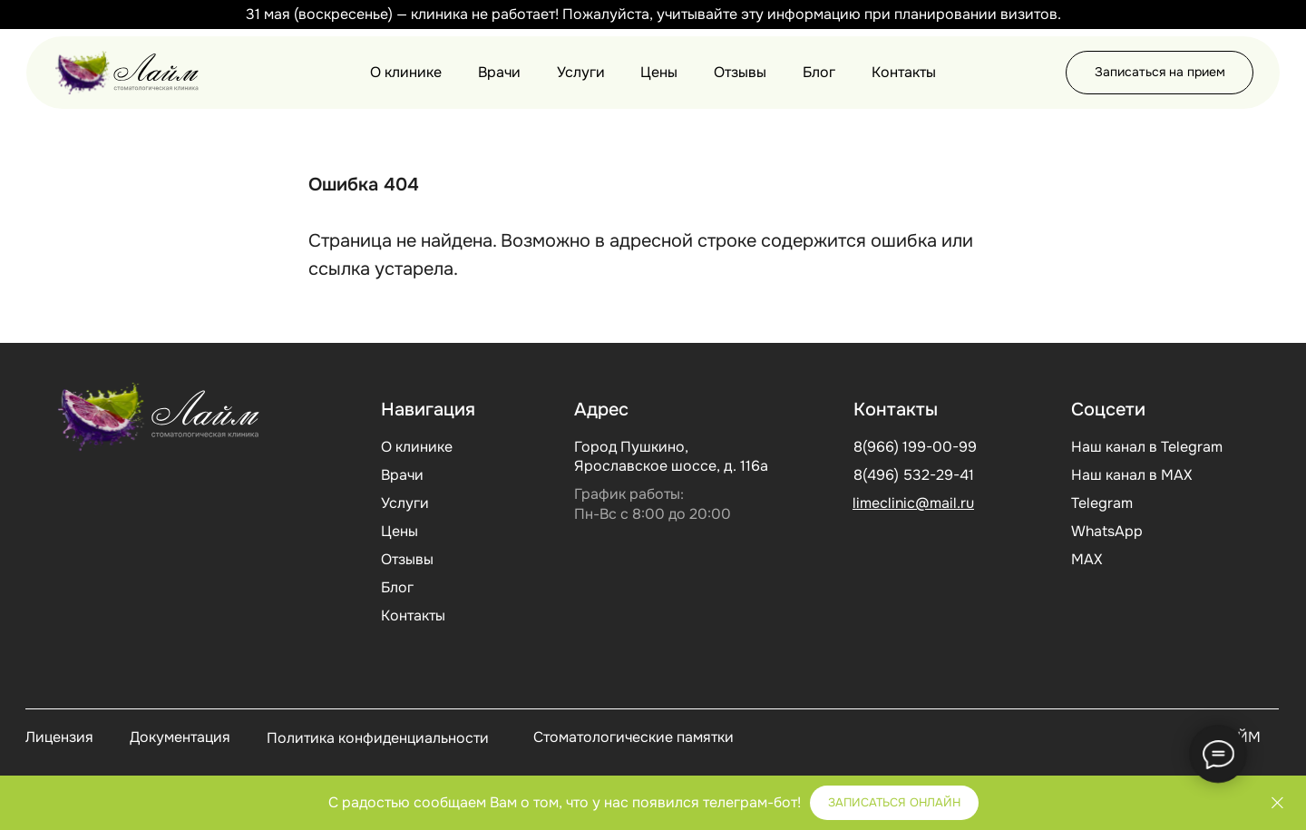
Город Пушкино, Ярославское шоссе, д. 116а (671, 456)
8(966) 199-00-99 (915, 446)
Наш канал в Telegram (1147, 446)
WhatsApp (1107, 531)
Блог (819, 72)
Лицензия (59, 737)
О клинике (406, 72)
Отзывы (740, 72)
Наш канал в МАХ (1131, 474)
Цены (658, 72)
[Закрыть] (1277, 15)
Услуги (581, 72)
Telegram (1102, 503)
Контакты (904, 72)
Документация (180, 737)
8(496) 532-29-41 (913, 474)
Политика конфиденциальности (378, 737)
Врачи (499, 72)
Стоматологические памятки (633, 737)
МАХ (1086, 559)
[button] (1159, 72)
